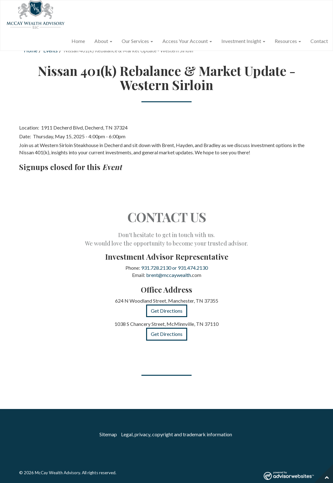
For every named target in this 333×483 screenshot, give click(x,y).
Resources (286, 41)
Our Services (135, 41)
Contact (319, 41)
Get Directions (166, 311)
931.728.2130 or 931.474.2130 (174, 268)
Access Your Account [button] (187, 41)
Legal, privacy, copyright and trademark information (176, 434)
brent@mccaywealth (168, 275)
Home (78, 41)
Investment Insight (241, 41)
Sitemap (108, 434)
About (101, 41)
